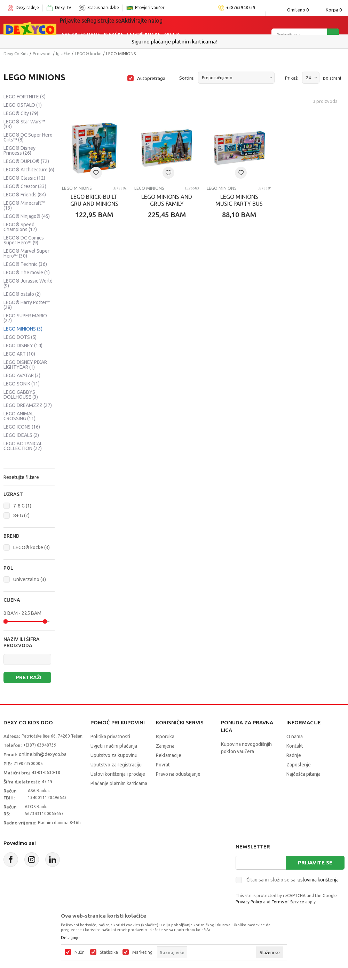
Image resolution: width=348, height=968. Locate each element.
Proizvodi (42, 53)
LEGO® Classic (24, 178)
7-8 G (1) (22, 506)
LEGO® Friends (24, 194)
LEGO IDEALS (21, 435)
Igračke (114, 25)
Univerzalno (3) (29, 579)
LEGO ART (19, 353)
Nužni (80, 952)
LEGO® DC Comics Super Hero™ (23, 240)
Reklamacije (168, 755)
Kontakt (294, 746)
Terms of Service (287, 902)
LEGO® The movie (26, 272)
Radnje (293, 755)
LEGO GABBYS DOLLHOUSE (20, 394)
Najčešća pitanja (303, 774)
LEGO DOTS (20, 337)
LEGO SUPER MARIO (25, 318)
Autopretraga (151, 78)
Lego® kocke (143, 25)
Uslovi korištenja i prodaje (117, 774)
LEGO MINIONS (22, 328)
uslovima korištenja (318, 879)
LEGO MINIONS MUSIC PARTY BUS (239, 200)
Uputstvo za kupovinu (113, 755)
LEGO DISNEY (22, 345)
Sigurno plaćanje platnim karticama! (174, 41)
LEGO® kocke (88, 53)
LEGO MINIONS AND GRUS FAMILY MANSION (166, 204)
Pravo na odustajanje (178, 774)
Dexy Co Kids (15, 53)
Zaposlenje (298, 764)
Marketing (142, 952)
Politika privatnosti (110, 736)
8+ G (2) (21, 515)
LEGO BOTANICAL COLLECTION (22, 446)
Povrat (163, 764)
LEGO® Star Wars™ (24, 124)
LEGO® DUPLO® (26, 161)
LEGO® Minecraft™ (24, 205)
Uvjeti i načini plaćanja (113, 746)
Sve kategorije (81, 25)
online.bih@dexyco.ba (42, 754)
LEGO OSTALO (22, 105)
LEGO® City (20, 113)
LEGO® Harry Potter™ (26, 305)
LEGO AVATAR (21, 375)
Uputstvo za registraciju (116, 764)
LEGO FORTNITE (24, 96)
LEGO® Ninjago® (26, 216)
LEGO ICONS (21, 426)
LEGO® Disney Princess (19, 150)
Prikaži (292, 77)
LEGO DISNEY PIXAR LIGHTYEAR (25, 364)
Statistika (109, 952)
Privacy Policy (249, 902)
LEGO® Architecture (28, 169)
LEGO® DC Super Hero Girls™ (28, 137)
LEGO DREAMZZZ (27, 405)
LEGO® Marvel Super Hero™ (26, 253)
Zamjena (165, 746)
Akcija (172, 25)
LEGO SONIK (21, 383)
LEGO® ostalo (22, 294)
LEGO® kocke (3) (31, 547)
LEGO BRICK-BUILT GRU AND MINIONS (94, 200)
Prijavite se (315, 862)
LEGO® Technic (25, 264)
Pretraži (28, 677)
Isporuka (165, 736)
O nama (294, 736)
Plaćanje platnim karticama (118, 783)
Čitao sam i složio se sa (292, 879)
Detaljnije (70, 938)
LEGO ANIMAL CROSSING (19, 416)
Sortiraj (187, 77)
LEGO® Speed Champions (20, 227)
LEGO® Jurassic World (28, 283)
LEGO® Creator (24, 186)
